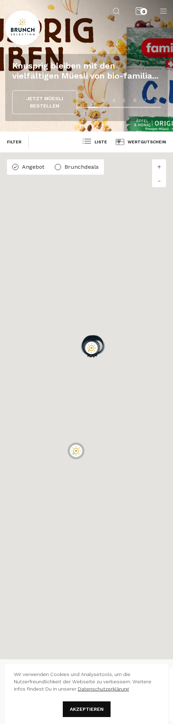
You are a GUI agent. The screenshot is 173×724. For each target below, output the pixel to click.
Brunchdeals (82, 167)
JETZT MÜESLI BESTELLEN (45, 102)
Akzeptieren (87, 709)
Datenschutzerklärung (103, 689)
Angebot (33, 167)
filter (14, 142)
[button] (76, 451)
